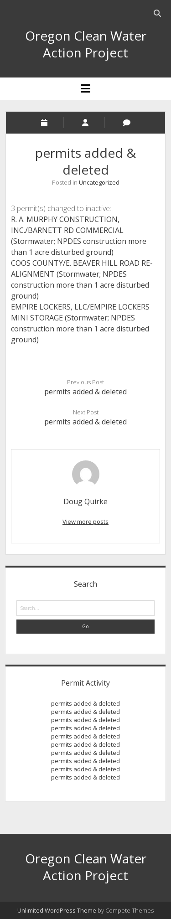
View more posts (85, 521)
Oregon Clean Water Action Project (85, 44)
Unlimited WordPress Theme (56, 910)
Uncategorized (99, 182)
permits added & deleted (85, 392)
